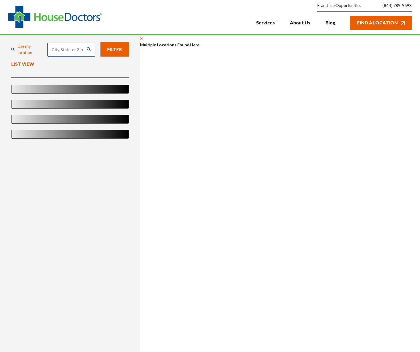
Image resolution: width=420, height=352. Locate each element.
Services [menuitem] (265, 22)
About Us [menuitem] (300, 22)
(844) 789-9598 (397, 5)
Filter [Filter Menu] (114, 49)
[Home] (55, 17)
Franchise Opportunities (339, 5)
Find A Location (381, 22)
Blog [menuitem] (330, 22)
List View (22, 64)
